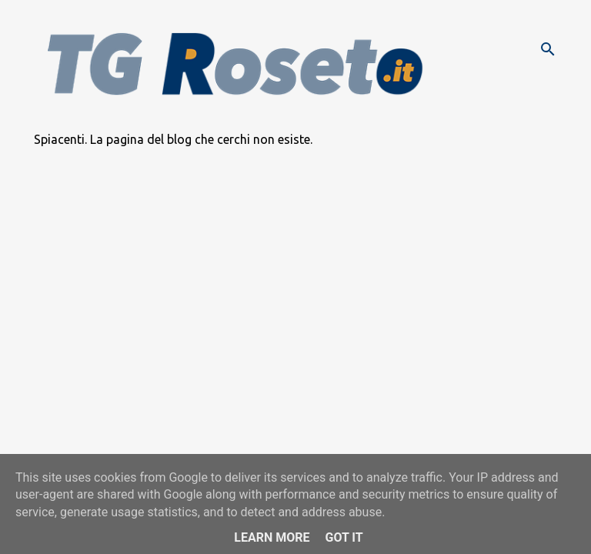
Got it (343, 537)
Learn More (271, 537)
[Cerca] (548, 49)
